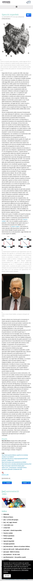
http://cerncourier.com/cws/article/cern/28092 (14, 462)
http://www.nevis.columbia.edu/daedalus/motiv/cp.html (16, 464)
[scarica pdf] (5, 473)
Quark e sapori (15, 226)
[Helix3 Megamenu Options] (16, 6)
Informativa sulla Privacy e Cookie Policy (16, 579)
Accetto (7, 575)
